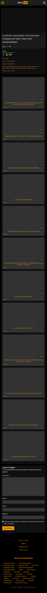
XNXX (21, 570)
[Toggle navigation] (2, 2)
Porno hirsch (20, 580)
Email (4, 506)
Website (5, 514)
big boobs (7, 66)
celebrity (20, 66)
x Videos (33, 576)
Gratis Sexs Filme (9, 563)
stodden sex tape (31, 68)
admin (7, 58)
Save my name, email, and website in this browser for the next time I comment (24, 523)
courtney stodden (27, 66)
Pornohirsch (7, 582)
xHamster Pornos (28, 578)
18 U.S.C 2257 (23, 540)
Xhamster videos (9, 565)
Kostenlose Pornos (21, 582)
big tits (12, 66)
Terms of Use (23, 550)
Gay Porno (19, 574)
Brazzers (26, 572)
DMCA (23, 543)
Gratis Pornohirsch (25, 563)
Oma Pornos (8, 574)
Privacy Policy (23, 547)
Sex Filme (35, 565)
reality (7, 68)
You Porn (17, 572)
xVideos (6, 578)
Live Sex (29, 574)
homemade (34, 66)
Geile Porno (7, 576)
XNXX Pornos (31, 570)
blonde (16, 66)
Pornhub (31, 580)
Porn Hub (16, 578)
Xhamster (7, 572)
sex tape (17, 68)
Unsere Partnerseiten (23, 558)
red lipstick (11, 68)
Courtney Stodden (10, 61)
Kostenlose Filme (9, 570)
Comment (6, 475)
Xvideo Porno (8, 580)
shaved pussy (23, 68)
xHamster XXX (23, 565)
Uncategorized (10, 64)
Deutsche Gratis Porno (26, 567)
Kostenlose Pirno (9, 567)
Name (4, 498)
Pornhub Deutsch (21, 576)
